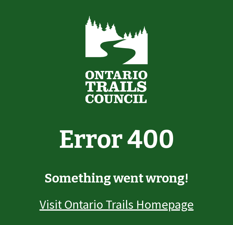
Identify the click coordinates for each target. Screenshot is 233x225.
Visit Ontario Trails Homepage (117, 204)
